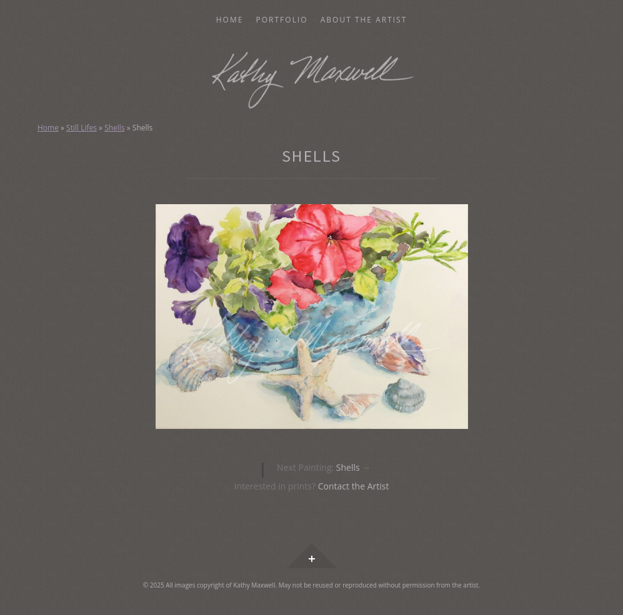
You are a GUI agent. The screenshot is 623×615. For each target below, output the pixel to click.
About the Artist (364, 20)
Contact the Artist (353, 486)
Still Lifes (81, 127)
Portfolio (282, 20)
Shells (114, 127)
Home (230, 20)
